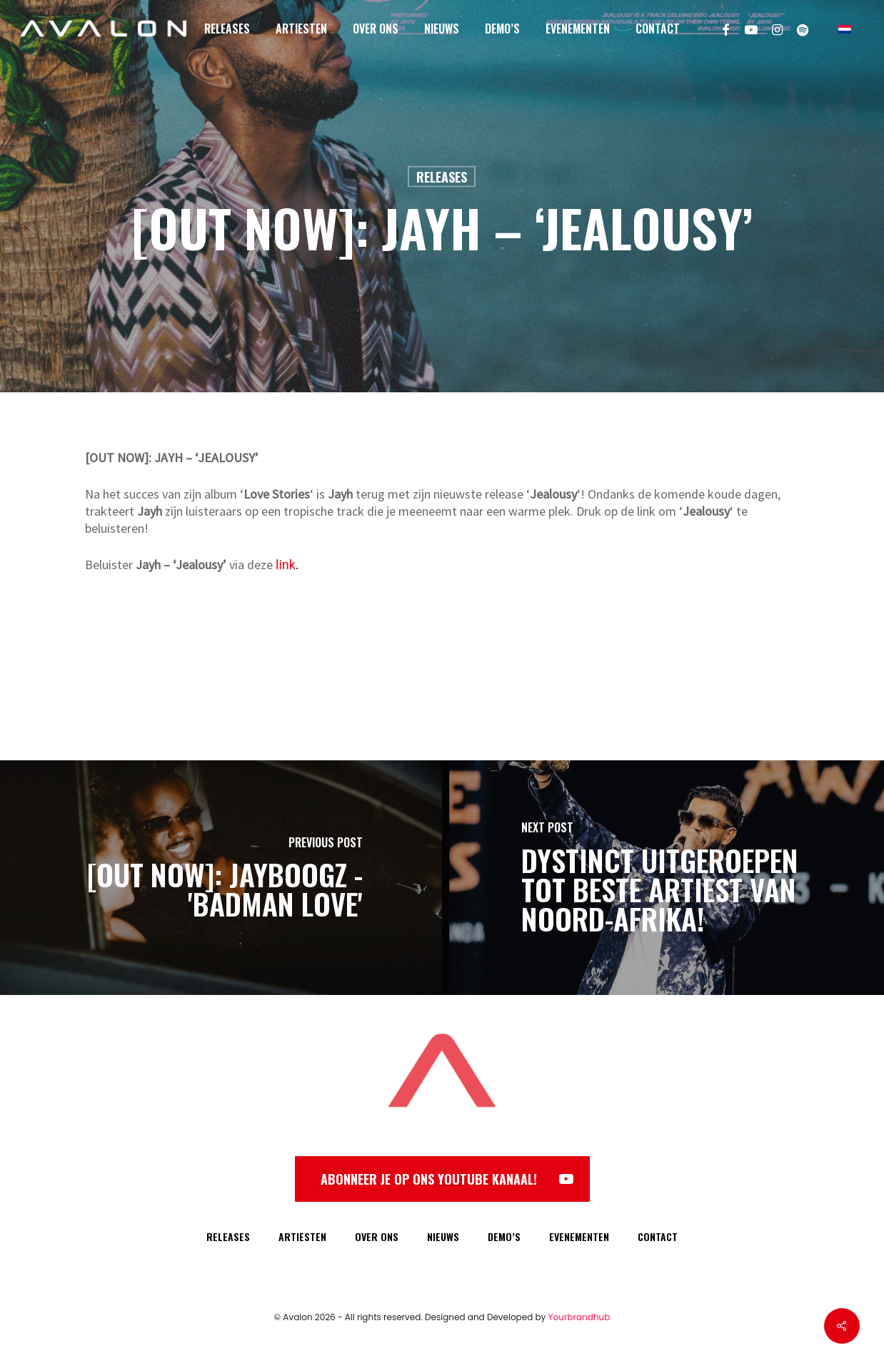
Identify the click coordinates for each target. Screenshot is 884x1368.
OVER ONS (376, 1236)
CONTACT (658, 1236)
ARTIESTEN (302, 1236)
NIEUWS (443, 1236)
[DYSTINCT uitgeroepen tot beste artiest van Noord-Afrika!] (663, 877)
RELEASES (228, 1236)
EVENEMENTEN (579, 1236)
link (286, 564)
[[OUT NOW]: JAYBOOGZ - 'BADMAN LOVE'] (221, 877)
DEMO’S (504, 1236)
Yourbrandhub (579, 1317)
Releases (441, 177)
